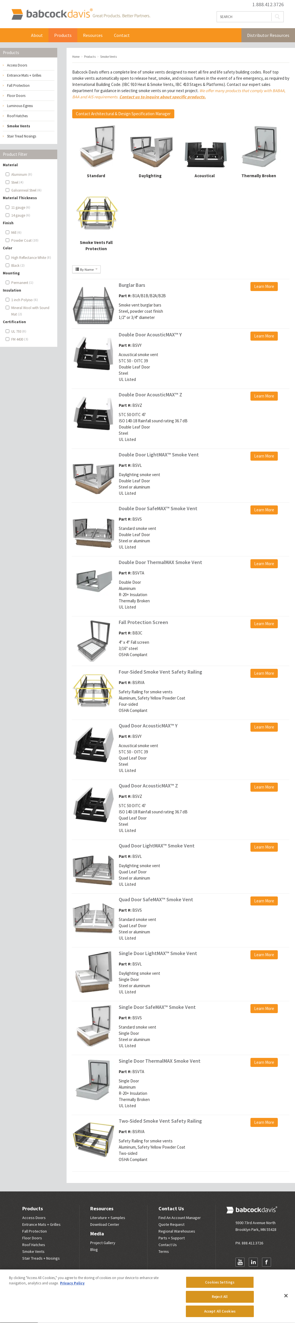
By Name (86, 269)
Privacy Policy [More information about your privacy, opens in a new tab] (72, 1286)
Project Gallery (102, 1242)
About (37, 35)
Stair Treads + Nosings (41, 1258)
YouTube (240, 1262)
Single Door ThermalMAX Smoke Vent (160, 1061)
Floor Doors (16, 95)
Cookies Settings (219, 1285)
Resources (93, 35)
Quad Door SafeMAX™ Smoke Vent (156, 899)
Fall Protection (18, 85)
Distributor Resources (268, 35)
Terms (163, 1251)
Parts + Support (171, 1237)
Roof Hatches (17, 116)
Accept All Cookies (219, 1314)
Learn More (264, 286)
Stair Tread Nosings (21, 136)
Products (63, 35)
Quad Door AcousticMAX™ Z (148, 785)
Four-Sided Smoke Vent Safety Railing (160, 672)
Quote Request (171, 1224)
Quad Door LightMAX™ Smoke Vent (157, 845)
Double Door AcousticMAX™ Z (150, 394)
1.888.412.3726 (268, 4)
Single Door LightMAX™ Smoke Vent (158, 953)
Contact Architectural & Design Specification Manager (123, 113)
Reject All (220, 1299)
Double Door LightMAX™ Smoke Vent (159, 454)
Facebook (266, 1262)
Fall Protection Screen (143, 622)
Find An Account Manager (179, 1217)
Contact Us (171, 1208)
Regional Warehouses (176, 1231)
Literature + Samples (107, 1217)
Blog (94, 1249)
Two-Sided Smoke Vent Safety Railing (160, 1121)
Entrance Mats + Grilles (24, 75)
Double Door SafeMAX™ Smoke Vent (158, 508)
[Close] (286, 1298)
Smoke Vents (18, 126)
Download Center (104, 1224)
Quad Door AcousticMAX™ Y (148, 725)
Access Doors (17, 65)
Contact (122, 35)
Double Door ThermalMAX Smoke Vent (160, 562)
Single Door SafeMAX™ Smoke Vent (157, 1007)
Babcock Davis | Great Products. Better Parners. (80, 14)
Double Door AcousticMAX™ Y (150, 334)
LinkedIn (253, 1262)
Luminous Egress (20, 105)
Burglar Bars (132, 285)
